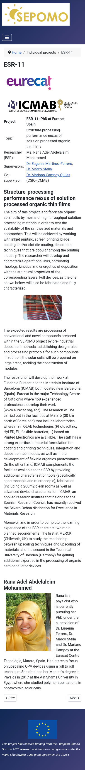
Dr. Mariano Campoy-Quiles (48, 175)
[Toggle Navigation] (7, 37)
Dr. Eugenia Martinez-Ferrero (49, 164)
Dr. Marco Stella (39, 169)
